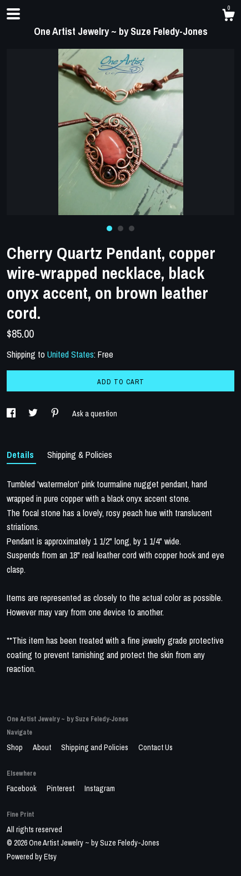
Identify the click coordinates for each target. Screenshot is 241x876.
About (43, 747)
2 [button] (120, 228)
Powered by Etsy (32, 857)
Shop (15, 747)
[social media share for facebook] (12, 414)
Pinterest (61, 788)
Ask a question (94, 414)
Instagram (99, 788)
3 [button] (131, 228)
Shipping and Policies (95, 747)
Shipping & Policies (79, 455)
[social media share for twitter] (33, 414)
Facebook (22, 788)
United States (70, 354)
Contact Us (155, 747)
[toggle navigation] (13, 13)
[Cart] (228, 16)
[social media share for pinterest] (56, 414)
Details (21, 455)
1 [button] (109, 228)
